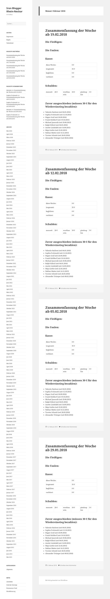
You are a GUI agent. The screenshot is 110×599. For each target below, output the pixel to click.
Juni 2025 (9, 166)
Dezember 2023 (11, 224)
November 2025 (11, 150)
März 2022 (9, 292)
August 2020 (10, 354)
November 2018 (11, 421)
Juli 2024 (9, 202)
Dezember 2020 (11, 341)
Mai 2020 (9, 363)
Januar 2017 (10, 493)
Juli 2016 (9, 512)
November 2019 (11, 383)
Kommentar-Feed (11, 588)
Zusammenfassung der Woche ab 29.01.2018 (70, 448)
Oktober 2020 (10, 347)
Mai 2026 (9, 131)
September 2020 (11, 350)
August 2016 (10, 509)
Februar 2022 (10, 295)
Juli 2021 (9, 318)
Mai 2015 (9, 557)
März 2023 (9, 254)
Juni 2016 (9, 515)
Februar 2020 (10, 373)
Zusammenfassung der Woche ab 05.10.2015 (15, 91)
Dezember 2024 (11, 186)
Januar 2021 (10, 337)
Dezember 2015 (11, 534)
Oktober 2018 (10, 425)
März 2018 (9, 447)
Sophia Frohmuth (11, 95)
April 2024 (9, 212)
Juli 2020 (9, 357)
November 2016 (11, 499)
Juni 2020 (9, 360)
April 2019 (9, 405)
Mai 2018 (9, 441)
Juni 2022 (9, 283)
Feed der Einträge (11, 585)
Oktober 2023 (10, 231)
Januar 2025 (10, 183)
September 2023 (11, 234)
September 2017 (11, 467)
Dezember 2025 (11, 147)
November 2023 (11, 228)
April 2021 (9, 328)
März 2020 (9, 370)
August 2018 (10, 431)
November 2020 (11, 344)
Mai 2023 (9, 247)
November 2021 (11, 305)
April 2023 (9, 250)
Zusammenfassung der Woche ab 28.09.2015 (15, 110)
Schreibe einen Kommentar (69, 150)
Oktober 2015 (10, 541)
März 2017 (9, 486)
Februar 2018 (10, 451)
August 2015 (10, 547)
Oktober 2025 (10, 153)
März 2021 (9, 331)
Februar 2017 (10, 489)
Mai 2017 (9, 480)
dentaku (8, 90)
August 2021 (10, 315)
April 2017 (9, 483)
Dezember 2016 (11, 496)
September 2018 (11, 428)
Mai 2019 (9, 402)
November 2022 (11, 267)
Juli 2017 (9, 473)
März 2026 (9, 137)
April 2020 (9, 367)
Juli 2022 (9, 279)
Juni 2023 (9, 244)
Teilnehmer (10, 43)
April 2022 (9, 289)
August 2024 (10, 199)
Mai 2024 (9, 208)
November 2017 (11, 460)
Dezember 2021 (11, 302)
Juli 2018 (9, 434)
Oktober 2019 (10, 386)
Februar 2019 (10, 412)
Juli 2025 (9, 163)
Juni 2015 (9, 554)
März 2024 (9, 215)
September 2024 (11, 195)
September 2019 (11, 389)
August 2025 (10, 160)
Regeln (8, 40)
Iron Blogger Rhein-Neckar (14, 9)
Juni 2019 (9, 399)
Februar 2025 (10, 179)
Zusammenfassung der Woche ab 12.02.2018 (70, 171)
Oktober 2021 (10, 308)
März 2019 (9, 408)
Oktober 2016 (10, 502)
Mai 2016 (9, 518)
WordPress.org (10, 591)
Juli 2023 (9, 241)
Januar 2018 (10, 454)
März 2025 (9, 176)
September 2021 (11, 312)
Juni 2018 (9, 438)
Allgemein (9, 569)
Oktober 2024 (10, 192)
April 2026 (9, 134)
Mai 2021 (9, 325)
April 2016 (9, 522)
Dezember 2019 (11, 380)
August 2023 (10, 237)
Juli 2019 (9, 396)
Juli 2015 (9, 551)
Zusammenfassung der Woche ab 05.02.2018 (70, 309)
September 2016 (11, 505)
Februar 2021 (10, 334)
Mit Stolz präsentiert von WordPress (56, 580)
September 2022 (11, 273)
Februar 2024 (10, 218)
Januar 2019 (10, 415)
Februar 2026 (10, 141)
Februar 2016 (10, 528)
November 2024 (11, 189)
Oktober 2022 (10, 270)
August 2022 (10, 276)
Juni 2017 (9, 476)
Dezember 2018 (11, 418)
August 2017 (10, 470)
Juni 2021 (9, 321)
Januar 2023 (10, 260)
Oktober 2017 (10, 463)
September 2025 (11, 157)
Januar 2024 (10, 221)
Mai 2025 (9, 170)
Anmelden (9, 582)
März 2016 (9, 525)
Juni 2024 (9, 205)
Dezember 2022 (11, 263)
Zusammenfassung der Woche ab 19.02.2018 (70, 32)
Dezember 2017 (11, 457)
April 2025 (9, 173)
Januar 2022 (10, 299)
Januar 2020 (10, 376)
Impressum (9, 36)
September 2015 (11, 544)
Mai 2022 (9, 286)
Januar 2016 (10, 531)
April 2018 (9, 444)
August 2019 (10, 392)
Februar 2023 (10, 257)
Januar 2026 (10, 144)
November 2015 (11, 538)
